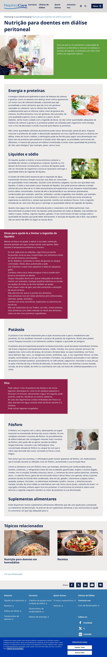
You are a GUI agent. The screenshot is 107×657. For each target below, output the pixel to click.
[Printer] (100, 585)
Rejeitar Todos (80, 647)
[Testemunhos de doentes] (16, 618)
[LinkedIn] (85, 585)
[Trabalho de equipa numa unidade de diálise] (41, 602)
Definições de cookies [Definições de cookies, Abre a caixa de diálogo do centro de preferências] (79, 642)
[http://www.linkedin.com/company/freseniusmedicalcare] (86, 634)
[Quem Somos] (60, 6)
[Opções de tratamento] (16, 600)
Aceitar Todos (79, 653)
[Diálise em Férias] (13, 611)
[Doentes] (9, 595)
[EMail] (92, 585)
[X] (82, 628)
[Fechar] (103, 647)
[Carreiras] (32, 4)
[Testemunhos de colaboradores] (41, 610)
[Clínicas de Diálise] (46, 6)
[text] (13, 574)
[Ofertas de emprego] (40, 616)
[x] (78, 585)
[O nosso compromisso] (66, 600)
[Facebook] (71, 585)
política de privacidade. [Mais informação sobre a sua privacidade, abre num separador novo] (15, 648)
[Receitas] (10, 605)
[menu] (97, 6)
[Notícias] (59, 605)
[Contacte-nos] (72, 6)
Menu (95, 6)
